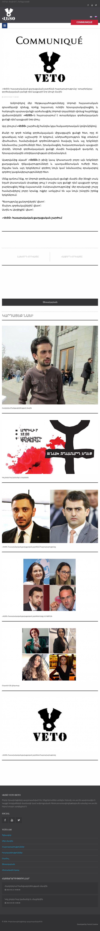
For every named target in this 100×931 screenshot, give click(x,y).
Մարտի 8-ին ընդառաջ (10, 685)
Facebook (88, 5)
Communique (84, 22)
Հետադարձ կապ (10, 870)
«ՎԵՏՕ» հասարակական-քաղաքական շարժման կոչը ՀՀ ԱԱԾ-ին (27, 616)
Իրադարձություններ (12, 853)
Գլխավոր (6, 835)
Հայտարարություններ (13, 847)
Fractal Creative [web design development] (92, 924)
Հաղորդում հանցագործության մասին (17, 408)
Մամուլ (5, 858)
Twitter (96, 5)
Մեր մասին (7, 841)
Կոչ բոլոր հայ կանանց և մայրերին (15, 477)
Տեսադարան (8, 864)
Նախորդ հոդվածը (28, 257)
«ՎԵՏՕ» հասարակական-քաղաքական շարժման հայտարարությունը (29, 547)
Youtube (92, 5)
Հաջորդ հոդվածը (72, 257)
